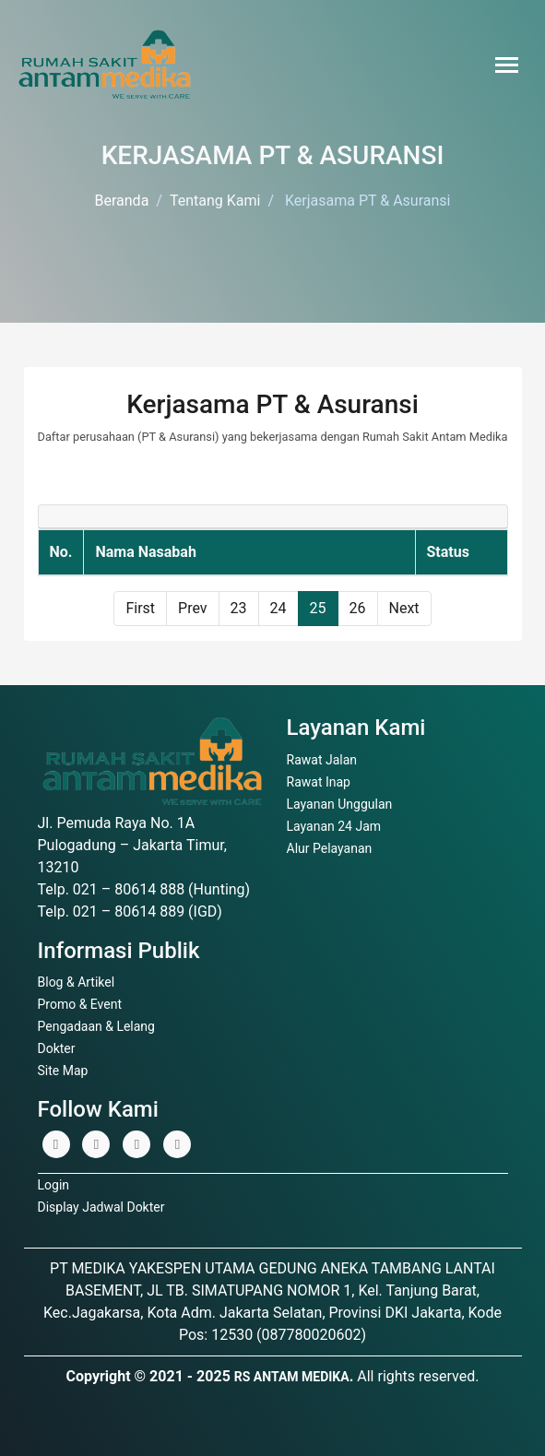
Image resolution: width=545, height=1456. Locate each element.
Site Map (63, 1070)
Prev (192, 608)
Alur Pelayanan (330, 848)
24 (278, 608)
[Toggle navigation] (506, 65)
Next (404, 608)
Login (54, 1185)
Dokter (57, 1048)
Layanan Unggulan (340, 804)
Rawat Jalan (322, 759)
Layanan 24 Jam (334, 826)
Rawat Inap (318, 782)
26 (358, 608)
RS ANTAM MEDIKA (292, 1376)
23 (239, 608)
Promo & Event (80, 1004)
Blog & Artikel (76, 982)
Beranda (122, 200)
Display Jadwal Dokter (101, 1207)
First (140, 608)
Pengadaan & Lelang (96, 1026)
